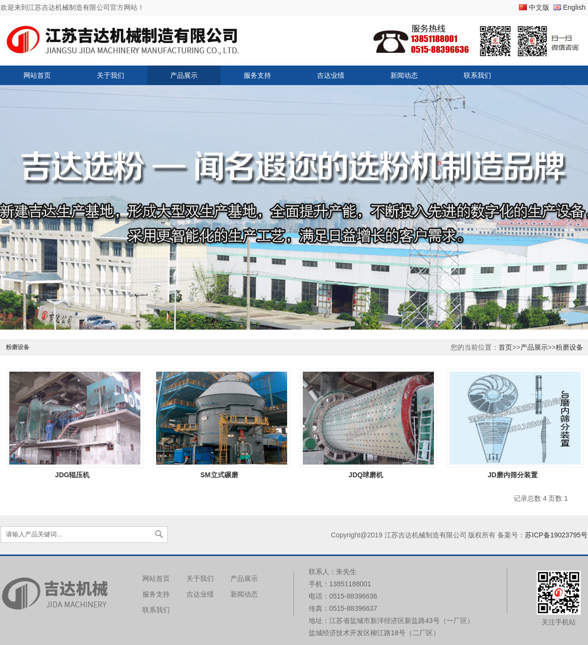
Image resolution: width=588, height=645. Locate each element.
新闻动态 (404, 75)
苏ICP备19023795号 (556, 535)
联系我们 (477, 75)
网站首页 (37, 75)
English (574, 7)
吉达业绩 (330, 75)
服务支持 (257, 75)
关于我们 (110, 75)
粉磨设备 (569, 347)
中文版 (539, 7)
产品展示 (184, 75)
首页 (505, 347)
